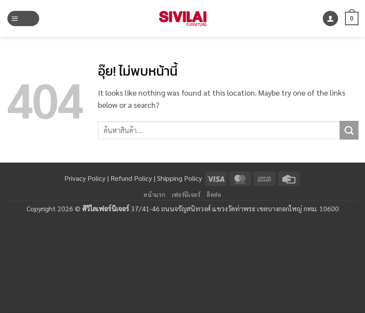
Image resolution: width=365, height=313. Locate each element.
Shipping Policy (179, 178)
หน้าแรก (154, 194)
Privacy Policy (84, 178)
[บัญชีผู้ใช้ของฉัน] (330, 19)
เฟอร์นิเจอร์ (186, 194)
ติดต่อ (214, 194)
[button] (23, 19)
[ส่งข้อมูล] (349, 130)
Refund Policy (131, 178)
